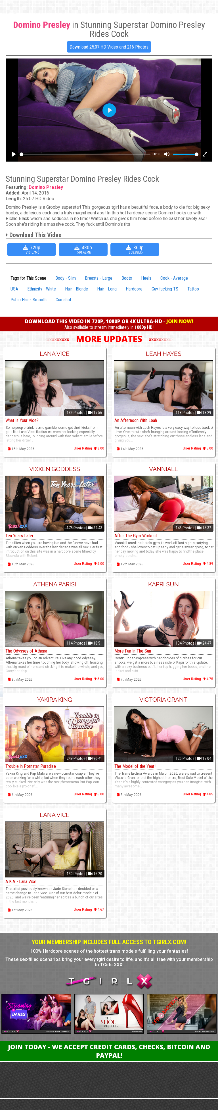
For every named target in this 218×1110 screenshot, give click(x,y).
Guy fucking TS (165, 289)
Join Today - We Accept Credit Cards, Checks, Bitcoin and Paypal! (109, 1050)
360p (135, 249)
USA (14, 289)
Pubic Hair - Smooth (29, 299)
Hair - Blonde (76, 289)
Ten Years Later (21, 535)
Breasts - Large (98, 278)
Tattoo (193, 289)
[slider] (85, 154)
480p (84, 249)
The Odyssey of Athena (29, 651)
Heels (146, 278)
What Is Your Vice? (24, 420)
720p (32, 249)
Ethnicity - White (41, 289)
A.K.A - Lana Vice (22, 881)
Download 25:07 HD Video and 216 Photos (109, 47)
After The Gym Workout (138, 535)
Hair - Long (107, 289)
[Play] (13, 154)
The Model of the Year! (137, 766)
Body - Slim (65, 278)
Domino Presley (46, 187)
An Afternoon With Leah (138, 420)
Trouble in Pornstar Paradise (34, 766)
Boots (126, 278)
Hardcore (134, 289)
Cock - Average (174, 278)
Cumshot (63, 299)
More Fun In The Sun (135, 651)
